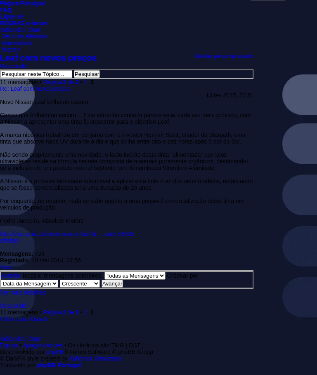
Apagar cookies (43, 345)
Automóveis (17, 43)
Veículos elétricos (24, 36)
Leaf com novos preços (48, 57)
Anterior (11, 275)
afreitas (9, 240)
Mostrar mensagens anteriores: (94, 275)
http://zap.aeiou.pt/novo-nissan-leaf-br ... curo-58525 (67, 234)
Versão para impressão (223, 56)
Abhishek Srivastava (95, 358)
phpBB (55, 352)
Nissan (11, 49)
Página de (61, 82)
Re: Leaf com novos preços (35, 88)
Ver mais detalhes (23, 292)
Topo (6, 267)
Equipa (9, 345)
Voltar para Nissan (23, 319)
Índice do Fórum (21, 29)
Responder (14, 66)
